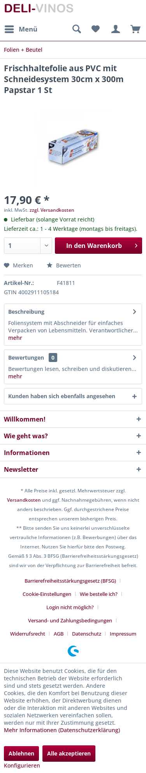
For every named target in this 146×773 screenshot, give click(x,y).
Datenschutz (86, 633)
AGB (58, 633)
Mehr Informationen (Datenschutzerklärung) (62, 730)
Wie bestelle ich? (99, 593)
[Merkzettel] (95, 29)
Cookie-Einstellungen (47, 593)
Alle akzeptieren (69, 753)
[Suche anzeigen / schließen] (76, 29)
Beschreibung (26, 311)
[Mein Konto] (114, 29)
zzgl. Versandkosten (52, 210)
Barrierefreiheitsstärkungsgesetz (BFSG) (70, 580)
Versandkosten (24, 500)
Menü (21, 28)
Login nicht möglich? (70, 607)
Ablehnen (21, 753)
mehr (15, 337)
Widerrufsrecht (27, 633)
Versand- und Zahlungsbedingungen (70, 620)
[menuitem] (20, 29)
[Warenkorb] (133, 29)
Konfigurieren (22, 765)
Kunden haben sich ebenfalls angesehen (61, 396)
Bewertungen (26, 357)
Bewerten (64, 265)
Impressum (123, 633)
